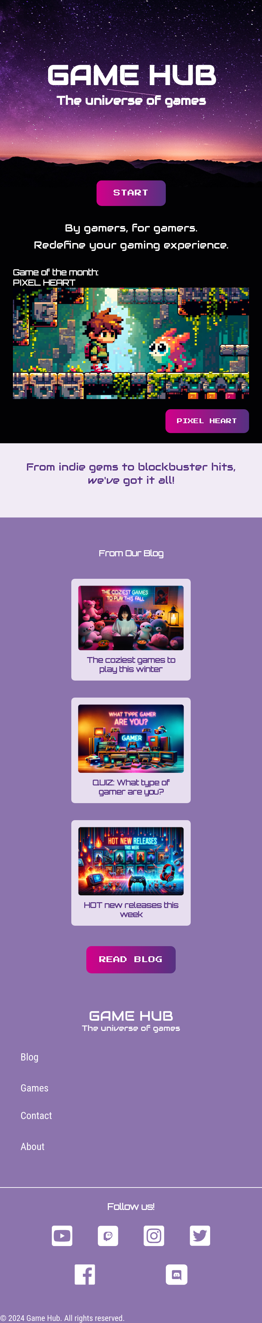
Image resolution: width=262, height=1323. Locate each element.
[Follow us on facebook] (85, 1275)
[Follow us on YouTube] (62, 1236)
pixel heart (207, 421)
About (32, 1146)
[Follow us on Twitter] (200, 1236)
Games (34, 1088)
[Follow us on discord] (176, 1275)
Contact (36, 1115)
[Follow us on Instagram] (154, 1236)
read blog (131, 959)
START (131, 193)
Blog (29, 1057)
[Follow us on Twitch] (108, 1236)
